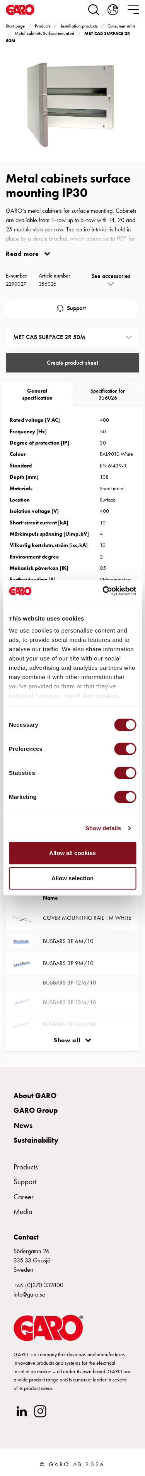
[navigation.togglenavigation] (133, 9)
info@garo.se (29, 1294)
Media (23, 1211)
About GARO (35, 1095)
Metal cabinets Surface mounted (44, 33)
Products (42, 26)
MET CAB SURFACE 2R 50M (49, 337)
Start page (15, 26)
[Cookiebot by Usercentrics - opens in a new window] (103, 591)
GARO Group (36, 1110)
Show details (103, 828)
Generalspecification (37, 394)
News (23, 1125)
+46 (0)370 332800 (38, 1285)
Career (24, 1197)
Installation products (79, 26)
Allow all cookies (72, 853)
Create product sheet (72, 363)
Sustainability (36, 1140)
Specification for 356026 (107, 394)
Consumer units (121, 26)
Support (76, 308)
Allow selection (72, 878)
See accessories (110, 276)
